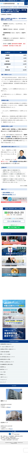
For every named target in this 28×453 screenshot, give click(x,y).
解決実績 (15, 6)
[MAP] (9, 407)
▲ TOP (14, 431)
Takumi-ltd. (15, 443)
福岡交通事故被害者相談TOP (6, 6)
